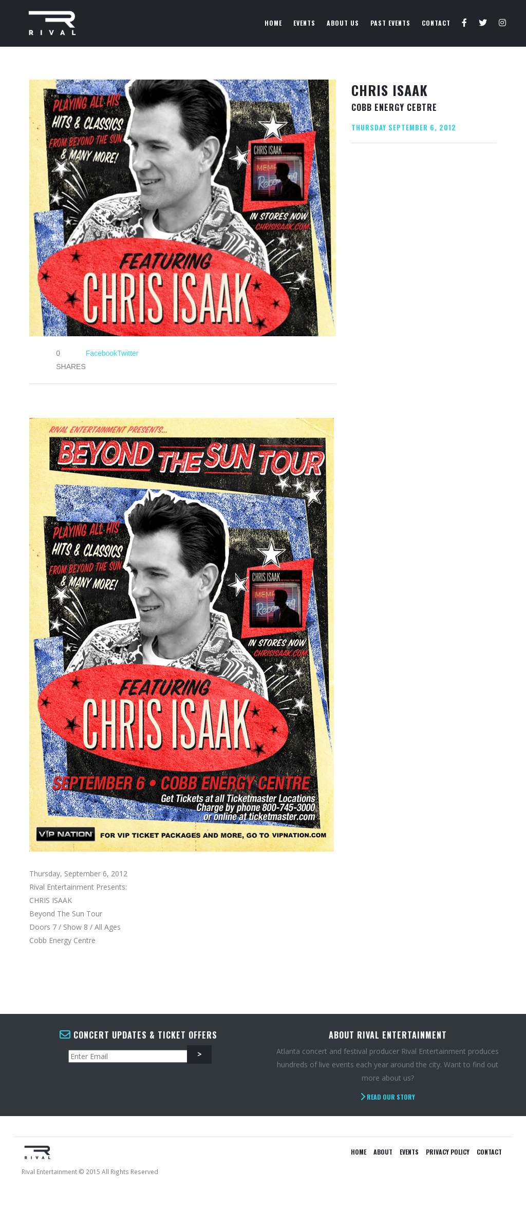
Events (304, 22)
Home (273, 22)
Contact (436, 22)
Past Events (390, 22)
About (382, 1151)
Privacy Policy (447, 1151)
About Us (343, 22)
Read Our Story (387, 1096)
